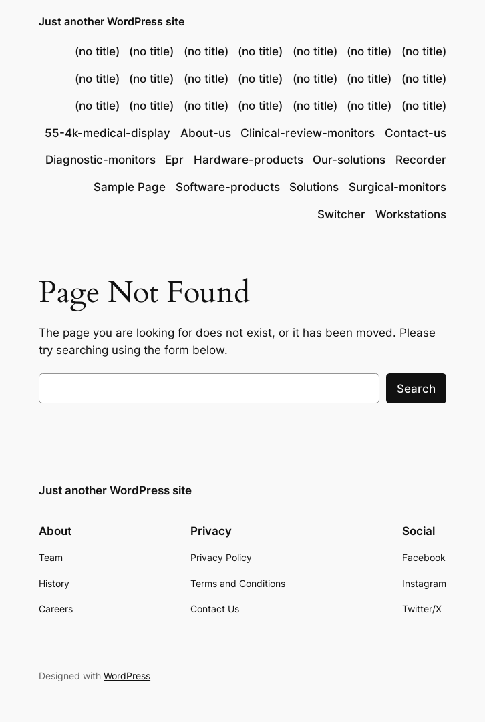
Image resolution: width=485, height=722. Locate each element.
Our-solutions (349, 159)
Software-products (228, 187)
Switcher (341, 214)
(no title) (97, 51)
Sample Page (130, 187)
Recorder (420, 159)
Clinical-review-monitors (307, 133)
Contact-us (415, 133)
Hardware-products (248, 159)
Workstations (410, 214)
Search (416, 388)
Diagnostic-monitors (100, 159)
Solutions (314, 187)
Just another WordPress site (111, 21)
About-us (205, 133)
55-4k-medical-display (107, 133)
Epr (174, 159)
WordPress (127, 675)
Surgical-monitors (397, 187)
